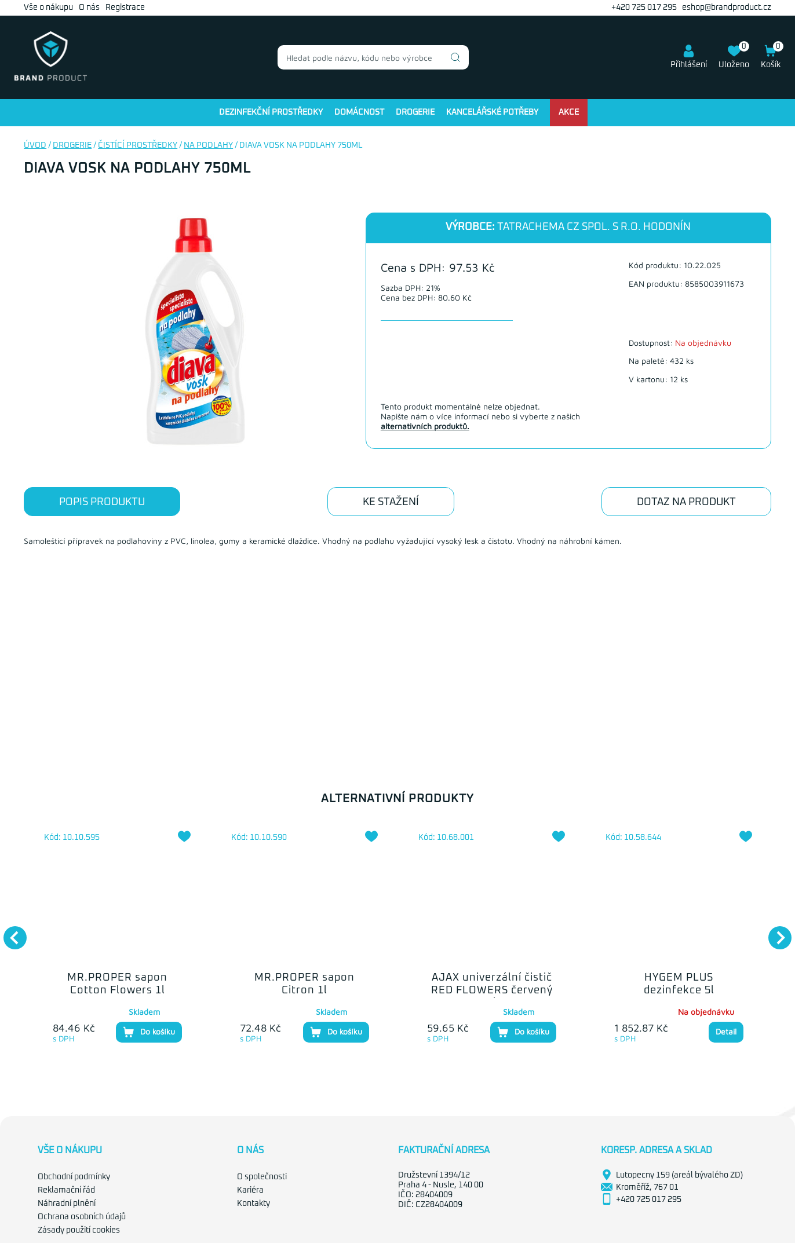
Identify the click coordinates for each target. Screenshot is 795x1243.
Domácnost (359, 112)
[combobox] (373, 57)
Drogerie (415, 112)
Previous (9, 932)
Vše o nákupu (48, 7)
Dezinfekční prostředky (271, 112)
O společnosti (262, 1177)
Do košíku (149, 1032)
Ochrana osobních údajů (82, 1217)
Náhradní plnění (67, 1204)
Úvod (35, 145)
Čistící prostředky (137, 145)
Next (774, 932)
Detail (726, 1031)
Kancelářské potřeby (492, 112)
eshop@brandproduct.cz (726, 7)
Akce (569, 112)
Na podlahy (208, 145)
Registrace (125, 7)
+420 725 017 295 (644, 7)
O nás (89, 7)
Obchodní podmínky (74, 1177)
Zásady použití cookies (79, 1230)
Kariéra (250, 1190)
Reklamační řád (66, 1190)
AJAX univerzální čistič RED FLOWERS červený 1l (492, 990)
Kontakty (253, 1204)
